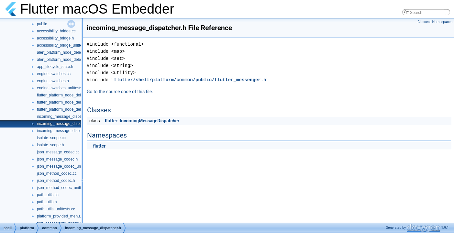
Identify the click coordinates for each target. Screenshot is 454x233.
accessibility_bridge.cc (56, 31)
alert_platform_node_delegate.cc (65, 52)
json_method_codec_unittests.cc (65, 187)
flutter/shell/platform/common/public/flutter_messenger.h (190, 80)
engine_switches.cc (54, 74)
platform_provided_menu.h (60, 216)
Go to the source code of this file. (120, 91)
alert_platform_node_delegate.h (64, 59)
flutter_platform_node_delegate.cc (66, 95)
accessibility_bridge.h (55, 38)
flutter (99, 146)
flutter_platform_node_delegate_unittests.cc (74, 109)
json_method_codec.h (56, 180)
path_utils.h (47, 202)
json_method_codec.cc (57, 173)
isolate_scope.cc (51, 138)
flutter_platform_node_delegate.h (65, 102)
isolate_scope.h (50, 145)
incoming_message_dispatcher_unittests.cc (74, 130)
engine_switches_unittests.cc (62, 88)
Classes (423, 22)
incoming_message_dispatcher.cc (66, 116)
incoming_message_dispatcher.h (65, 123)
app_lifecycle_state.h (55, 66)
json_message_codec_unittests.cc (66, 166)
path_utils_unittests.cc (56, 209)
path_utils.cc (48, 195)
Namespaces (442, 22)
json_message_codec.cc (58, 152)
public (42, 24)
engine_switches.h (53, 81)
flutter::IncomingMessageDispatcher (142, 120)
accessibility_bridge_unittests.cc (64, 45)
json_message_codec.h (57, 159)
